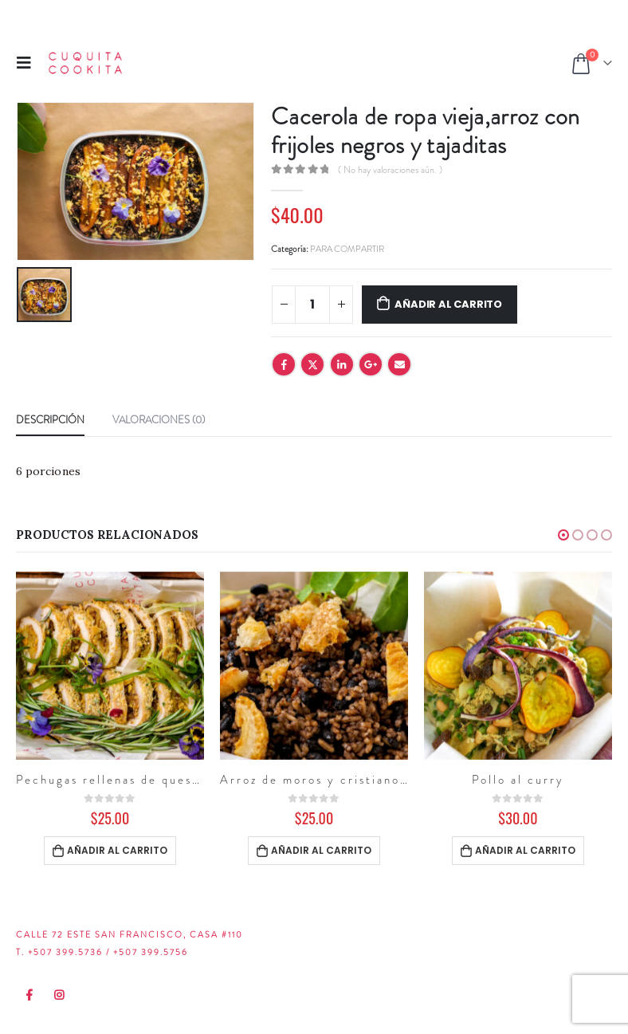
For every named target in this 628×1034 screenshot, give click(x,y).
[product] (110, 666)
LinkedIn (342, 364)
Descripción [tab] (50, 419)
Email (399, 364)
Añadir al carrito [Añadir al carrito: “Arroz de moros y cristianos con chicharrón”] (321, 850)
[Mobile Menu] (28, 63)
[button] (563, 535)
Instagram (60, 995)
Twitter (312, 364)
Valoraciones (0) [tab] (158, 419)
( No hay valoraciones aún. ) (390, 170)
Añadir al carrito (448, 304)
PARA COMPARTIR (347, 248)
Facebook (283, 364)
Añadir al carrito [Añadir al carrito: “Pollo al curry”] (525, 850)
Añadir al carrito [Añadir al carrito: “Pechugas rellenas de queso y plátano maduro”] (117, 850)
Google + (370, 364)
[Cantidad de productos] (312, 304)
